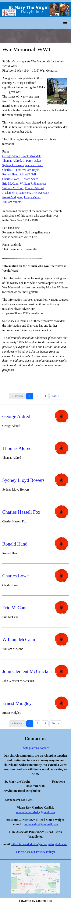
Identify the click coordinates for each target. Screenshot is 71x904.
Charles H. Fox (11, 169)
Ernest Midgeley (12, 197)
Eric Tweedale (40, 192)
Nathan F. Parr (34, 165)
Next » (55, 396)
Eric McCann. (10, 183)
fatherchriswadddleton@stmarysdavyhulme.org (39, 844)
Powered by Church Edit (35, 900)
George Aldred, (12, 156)
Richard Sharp (29, 179)
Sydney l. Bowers (13, 165)
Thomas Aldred (17, 448)
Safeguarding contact (36, 748)
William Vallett (11, 201)
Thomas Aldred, (12, 160)
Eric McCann (15, 607)
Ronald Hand (10, 174)
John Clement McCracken (27, 671)
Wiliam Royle (30, 169)
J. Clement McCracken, (16, 192)
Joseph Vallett (32, 197)
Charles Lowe (10, 179)
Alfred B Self (28, 174)
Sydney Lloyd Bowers (23, 480)
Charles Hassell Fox (21, 512)
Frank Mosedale (31, 156)
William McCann (12, 188)
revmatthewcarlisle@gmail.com (35, 812)
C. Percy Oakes (32, 160)
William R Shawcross (33, 183)
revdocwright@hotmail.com (41, 824)
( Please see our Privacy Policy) (35, 851)
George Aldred (16, 416)
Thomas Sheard (34, 188)
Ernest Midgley (17, 703)
